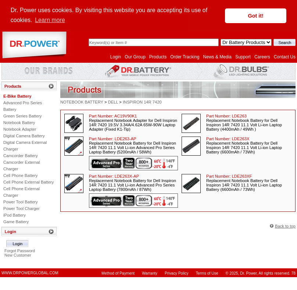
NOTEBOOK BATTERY (81, 102)
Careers (262, 56)
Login (115, 56)
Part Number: (113, 116)
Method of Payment (118, 273)
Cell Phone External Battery (28, 182)
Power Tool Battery (20, 202)
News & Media (217, 56)
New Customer (17, 255)
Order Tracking (184, 56)
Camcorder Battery (20, 155)
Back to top (285, 226)
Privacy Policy (177, 273)
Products (158, 56)
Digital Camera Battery (24, 136)
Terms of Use (207, 273)
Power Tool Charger (21, 208)
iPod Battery (14, 215)
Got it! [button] (256, 16)
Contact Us (285, 56)
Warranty (149, 273)
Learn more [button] (50, 20)
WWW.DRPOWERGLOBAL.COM (29, 273)
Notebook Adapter (19, 129)
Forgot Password (19, 251)
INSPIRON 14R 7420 (142, 102)
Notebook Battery (19, 122)
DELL (113, 102)
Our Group (135, 56)
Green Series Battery (22, 116)
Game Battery (16, 222)
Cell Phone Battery (20, 175)
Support (243, 56)
